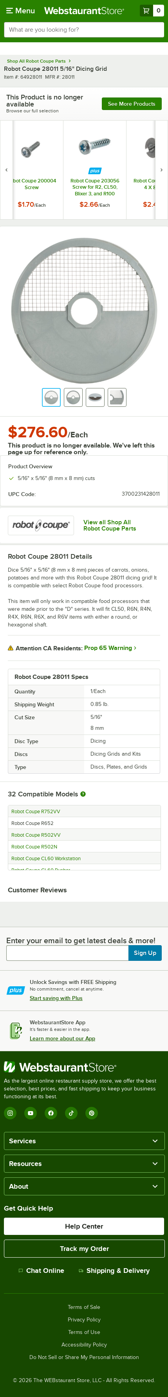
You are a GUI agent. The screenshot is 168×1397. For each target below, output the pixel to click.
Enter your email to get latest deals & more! (80, 940)
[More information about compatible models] (83, 794)
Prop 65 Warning (108, 648)
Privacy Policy (84, 1320)
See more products (131, 104)
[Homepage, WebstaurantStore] (84, 10)
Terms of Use (84, 1332)
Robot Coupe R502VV (36, 835)
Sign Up (145, 953)
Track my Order (84, 1249)
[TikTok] (71, 1113)
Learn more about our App (62, 1038)
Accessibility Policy (84, 1345)
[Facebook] (51, 1113)
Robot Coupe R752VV (35, 811)
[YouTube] (30, 1113)
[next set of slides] (161, 170)
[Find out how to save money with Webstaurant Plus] (95, 171)
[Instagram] (10, 1113)
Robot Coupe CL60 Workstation (46, 858)
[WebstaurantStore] (84, 1067)
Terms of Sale (84, 1307)
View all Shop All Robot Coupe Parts (109, 525)
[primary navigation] (20, 10)
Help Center (84, 1226)
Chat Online (41, 1270)
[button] (51, 397)
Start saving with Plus (56, 998)
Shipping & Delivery (114, 1270)
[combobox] (84, 30)
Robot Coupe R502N (34, 847)
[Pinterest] (91, 1113)
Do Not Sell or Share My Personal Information (84, 1357)
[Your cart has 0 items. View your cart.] (152, 10)
